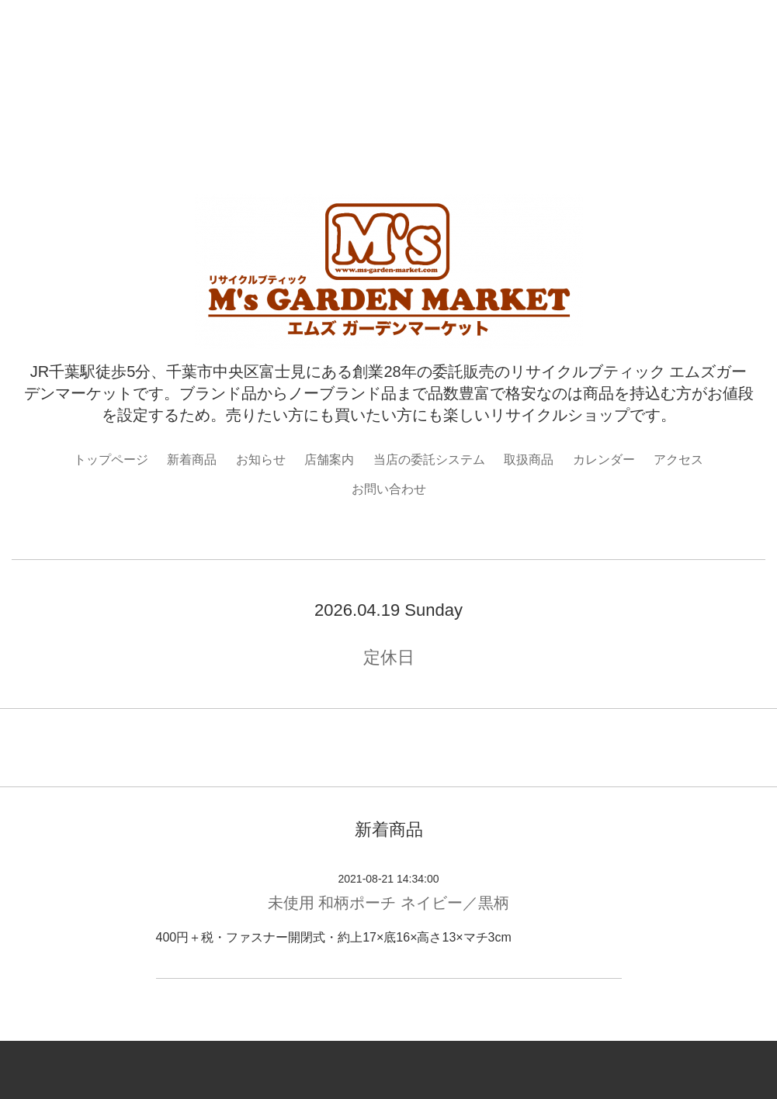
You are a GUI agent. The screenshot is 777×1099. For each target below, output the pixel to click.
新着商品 (192, 459)
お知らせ (261, 459)
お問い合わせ (389, 489)
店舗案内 (329, 459)
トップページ (111, 459)
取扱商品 (528, 459)
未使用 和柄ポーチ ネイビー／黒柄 (388, 902)
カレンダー (604, 459)
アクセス (678, 459)
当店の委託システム (429, 459)
